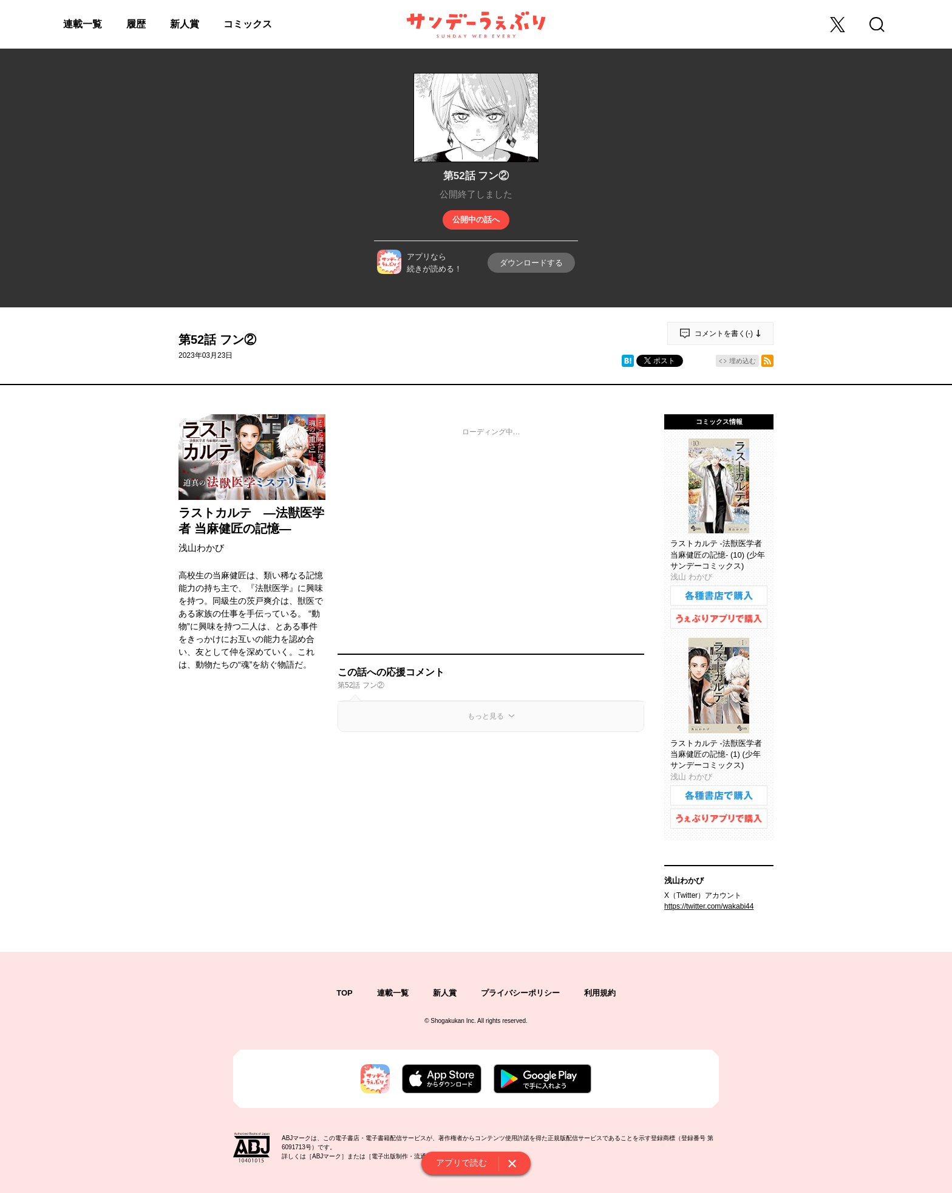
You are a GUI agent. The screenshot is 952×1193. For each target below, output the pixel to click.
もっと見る (485, 716)
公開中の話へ (476, 219)
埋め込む (742, 360)
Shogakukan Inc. (453, 1020)
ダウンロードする (531, 262)
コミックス (247, 24)
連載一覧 (82, 24)
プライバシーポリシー (520, 992)
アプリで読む (461, 1162)
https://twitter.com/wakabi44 (708, 906)
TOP (344, 992)
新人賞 (184, 24)
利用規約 (600, 992)
